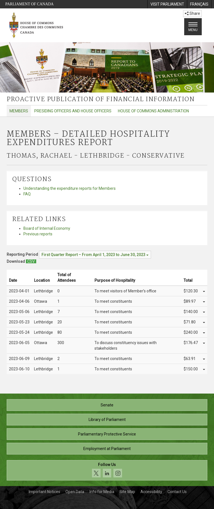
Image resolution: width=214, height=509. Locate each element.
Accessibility (151, 491)
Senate (107, 405)
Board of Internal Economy (46, 228)
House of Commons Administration (153, 111)
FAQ (27, 194)
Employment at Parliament (107, 448)
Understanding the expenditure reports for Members (69, 188)
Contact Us (177, 491)
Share (192, 13)
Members (18, 111)
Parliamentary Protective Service (107, 434)
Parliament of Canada (29, 4)
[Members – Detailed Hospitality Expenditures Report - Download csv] (31, 261)
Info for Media (101, 491)
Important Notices (44, 491)
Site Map (127, 491)
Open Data (74, 491)
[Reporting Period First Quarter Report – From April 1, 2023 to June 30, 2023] (95, 255)
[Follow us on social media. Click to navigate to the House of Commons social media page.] (107, 470)
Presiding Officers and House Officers (72, 111)
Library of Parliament (107, 419)
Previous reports (37, 234)
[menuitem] (167, 4)
